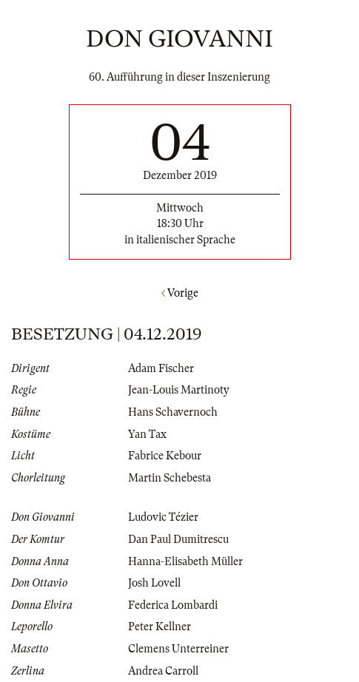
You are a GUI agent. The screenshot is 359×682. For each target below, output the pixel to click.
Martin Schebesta (169, 478)
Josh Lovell (154, 583)
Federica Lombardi (173, 605)
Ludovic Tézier (163, 517)
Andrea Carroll (163, 671)
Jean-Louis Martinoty (178, 390)
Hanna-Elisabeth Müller (185, 561)
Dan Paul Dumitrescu (178, 539)
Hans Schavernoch (173, 412)
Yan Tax (147, 434)
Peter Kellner (159, 626)
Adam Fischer (161, 368)
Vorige (179, 293)
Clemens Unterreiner (178, 649)
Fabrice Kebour (164, 456)
